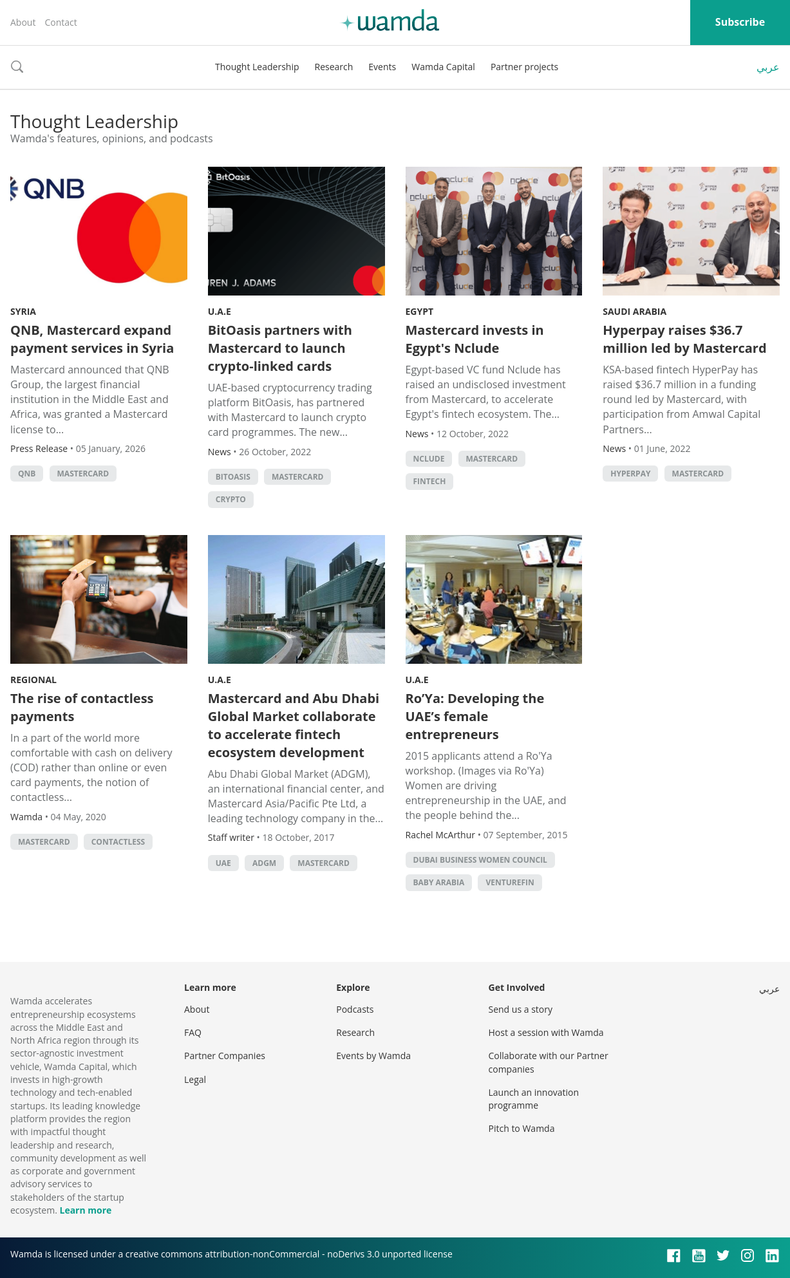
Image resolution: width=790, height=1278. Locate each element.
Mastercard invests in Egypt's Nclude (475, 339)
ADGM (264, 863)
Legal (195, 1079)
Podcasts (354, 1009)
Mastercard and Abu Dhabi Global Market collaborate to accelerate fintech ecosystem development (293, 725)
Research (334, 67)
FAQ (193, 1032)
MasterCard (83, 473)
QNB (26, 473)
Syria (23, 311)
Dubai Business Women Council (480, 859)
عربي (768, 67)
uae (223, 863)
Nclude (429, 458)
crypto (231, 499)
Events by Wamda (373, 1055)
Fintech (429, 481)
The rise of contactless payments (82, 707)
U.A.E (219, 311)
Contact (60, 22)
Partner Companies (224, 1055)
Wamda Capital (443, 67)
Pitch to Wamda (522, 1128)
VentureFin (509, 882)
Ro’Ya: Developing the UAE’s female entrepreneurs (475, 716)
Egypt (420, 311)
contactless (118, 841)
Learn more (85, 1210)
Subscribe (740, 22)
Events (382, 67)
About (22, 22)
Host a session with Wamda (546, 1032)
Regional (33, 679)
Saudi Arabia (634, 311)
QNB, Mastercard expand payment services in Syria (92, 339)
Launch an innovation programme (534, 1098)
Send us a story (520, 1009)
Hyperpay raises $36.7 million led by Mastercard (684, 339)
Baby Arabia (439, 882)
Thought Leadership (257, 67)
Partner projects (524, 67)
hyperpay (630, 473)
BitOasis (233, 476)
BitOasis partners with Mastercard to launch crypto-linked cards (280, 348)
